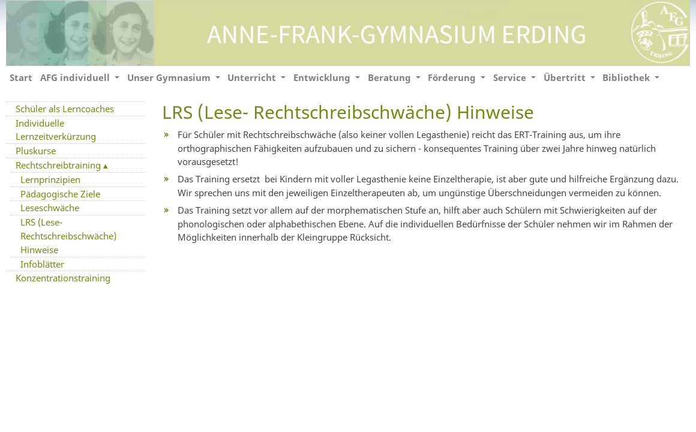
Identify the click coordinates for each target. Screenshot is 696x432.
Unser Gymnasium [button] (170, 77)
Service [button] (511, 77)
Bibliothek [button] (627, 77)
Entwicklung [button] (323, 77)
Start (21, 77)
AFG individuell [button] (76, 77)
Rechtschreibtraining (59, 165)
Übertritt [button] (566, 77)
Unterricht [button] (252, 77)
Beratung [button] (390, 77)
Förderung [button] (453, 77)
